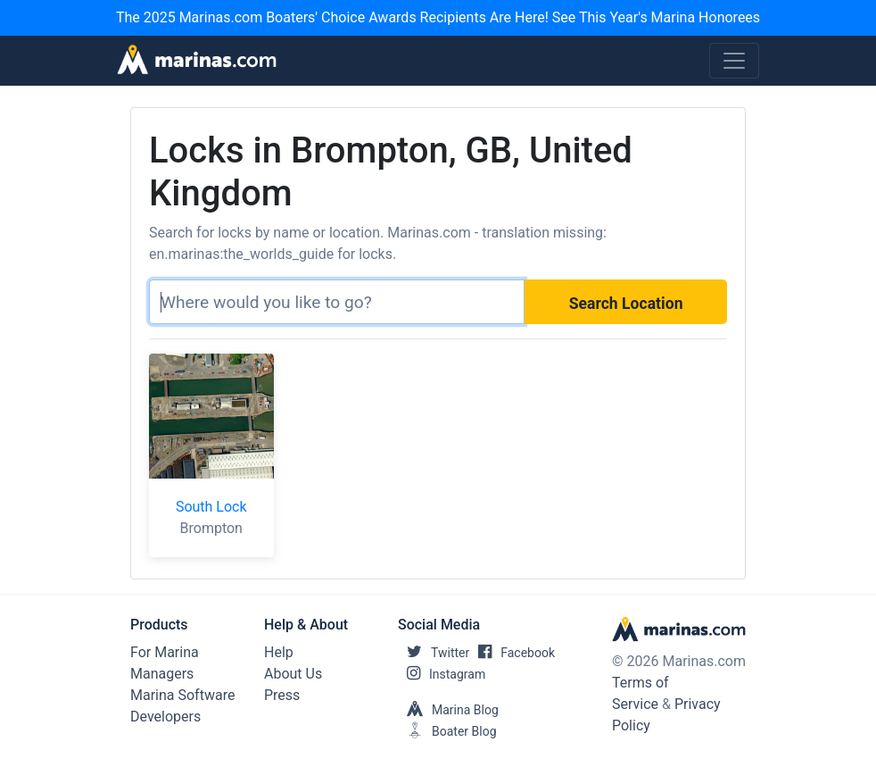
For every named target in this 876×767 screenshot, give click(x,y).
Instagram (441, 674)
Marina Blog (448, 710)
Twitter (433, 653)
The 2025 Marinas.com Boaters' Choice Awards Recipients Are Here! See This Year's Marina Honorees (438, 17)
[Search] (337, 301)
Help (278, 652)
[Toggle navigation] (734, 61)
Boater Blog (447, 731)
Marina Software (182, 695)
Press (282, 695)
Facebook (512, 653)
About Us (293, 673)
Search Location (626, 304)
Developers (165, 716)
